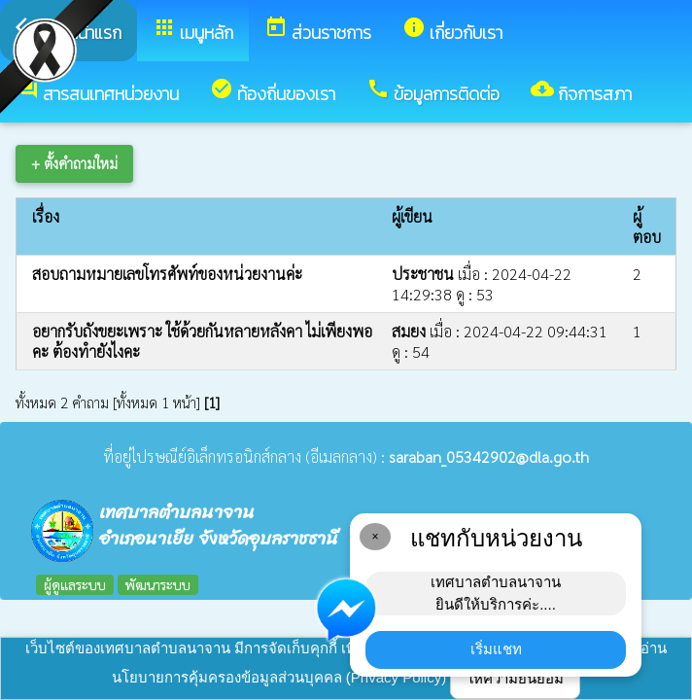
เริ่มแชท (496, 649)
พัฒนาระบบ (157, 584)
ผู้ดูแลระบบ (75, 584)
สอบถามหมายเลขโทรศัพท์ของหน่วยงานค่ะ (167, 273)
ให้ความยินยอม (515, 678)
